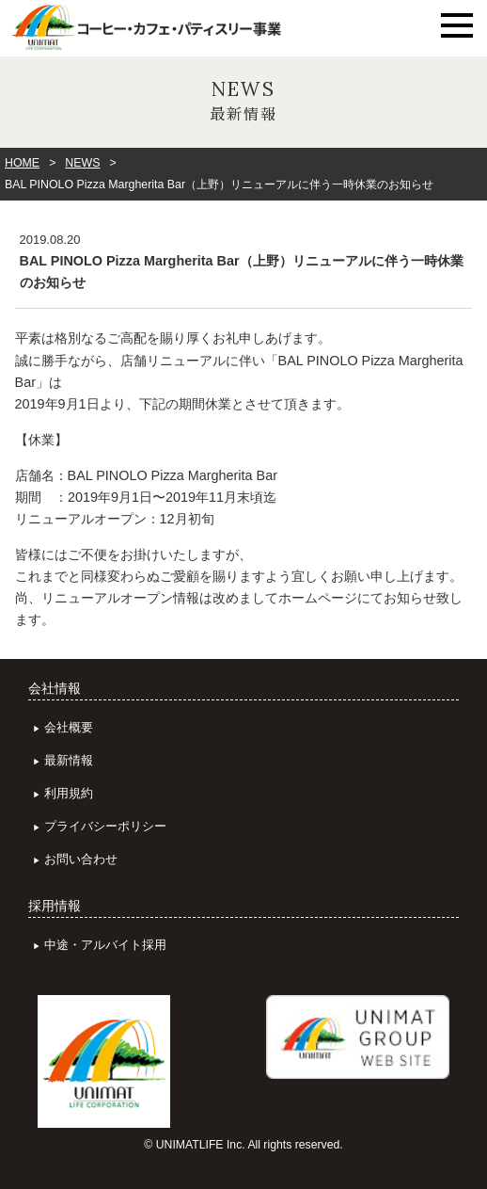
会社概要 (68, 727)
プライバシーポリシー (105, 826)
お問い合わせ (81, 859)
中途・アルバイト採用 (105, 945)
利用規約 (68, 793)
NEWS (82, 162)
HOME (22, 162)
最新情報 (68, 760)
